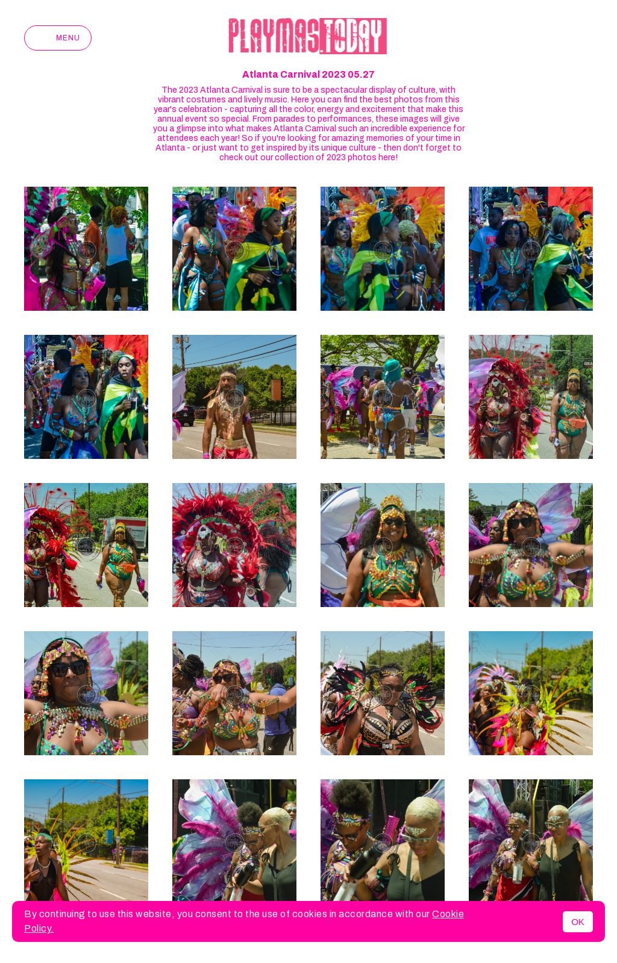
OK (577, 922)
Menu (58, 38)
